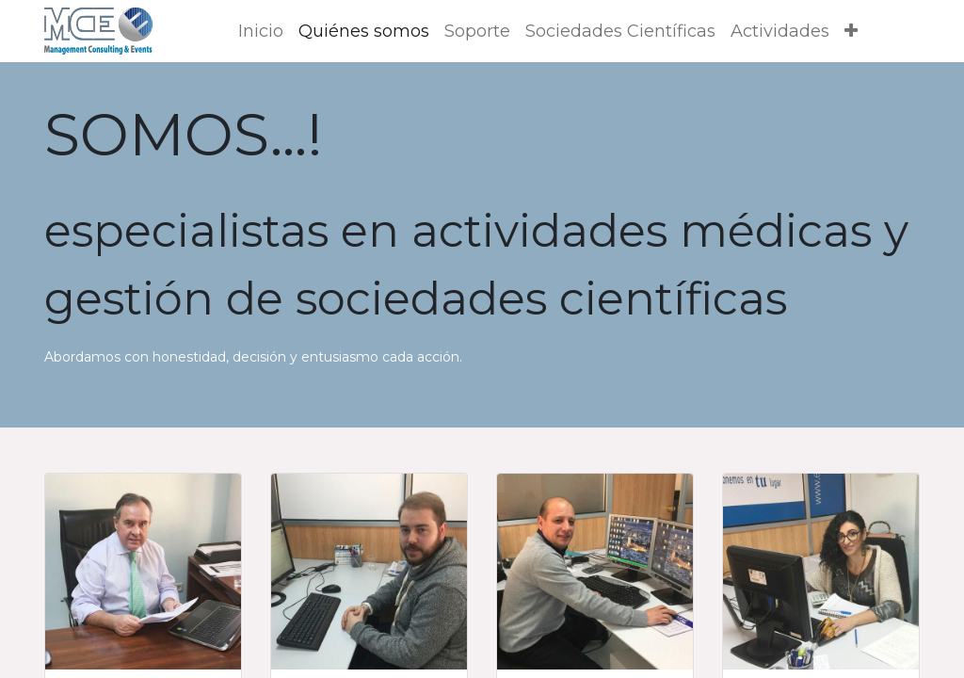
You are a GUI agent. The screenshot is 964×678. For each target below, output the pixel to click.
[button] (851, 31)
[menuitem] (261, 31)
